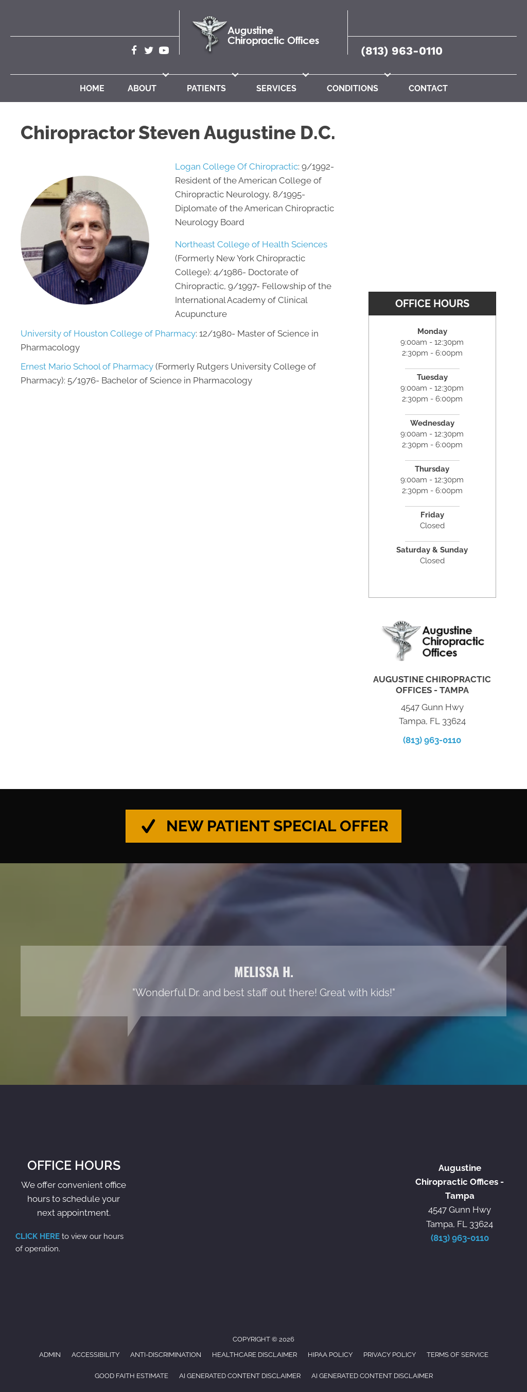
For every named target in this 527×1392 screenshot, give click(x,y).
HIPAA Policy (330, 1355)
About (142, 88)
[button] (165, 75)
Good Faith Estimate (131, 1376)
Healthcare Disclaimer (254, 1355)
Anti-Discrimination (165, 1355)
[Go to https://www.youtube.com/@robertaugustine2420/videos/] (164, 52)
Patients (206, 88)
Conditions (352, 88)
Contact (428, 88)
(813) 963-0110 (402, 50)
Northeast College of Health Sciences (251, 244)
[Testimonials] (263, 981)
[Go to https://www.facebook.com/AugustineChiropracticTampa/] (134, 52)
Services (276, 88)
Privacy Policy (389, 1355)
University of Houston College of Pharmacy (108, 333)
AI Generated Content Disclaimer (240, 1376)
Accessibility (95, 1355)
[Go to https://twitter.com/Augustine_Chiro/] (149, 52)
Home (92, 88)
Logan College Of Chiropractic (236, 166)
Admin (50, 1355)
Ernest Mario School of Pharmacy (87, 366)
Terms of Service (457, 1355)
